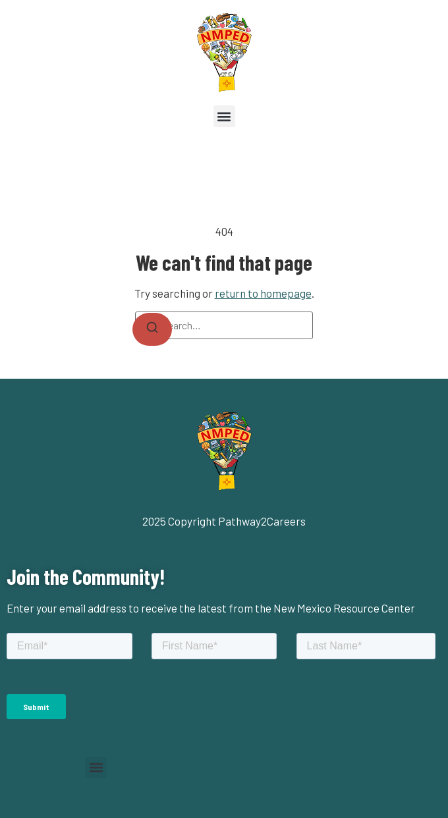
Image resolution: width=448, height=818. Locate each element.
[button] (224, 116)
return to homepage (263, 293)
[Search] (152, 329)
